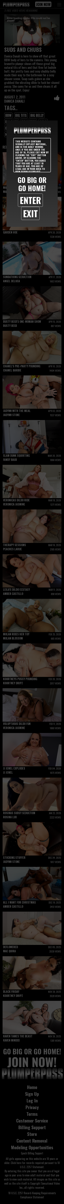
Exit (30, 213)
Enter (30, 200)
